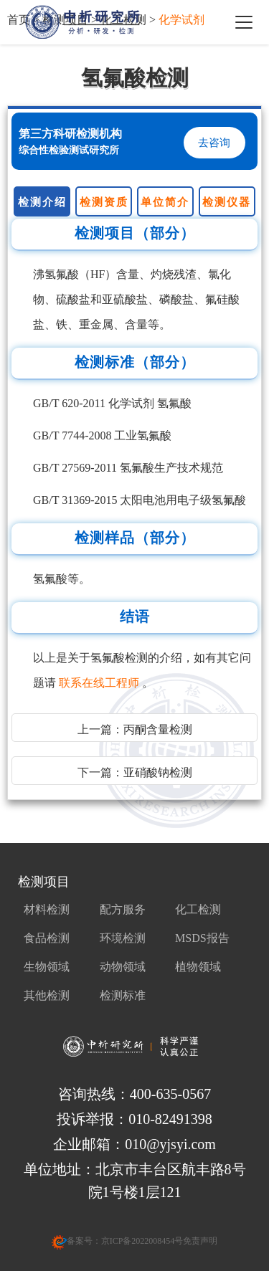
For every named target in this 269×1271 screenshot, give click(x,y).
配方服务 (123, 909)
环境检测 (123, 938)
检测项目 (44, 882)
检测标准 (123, 995)
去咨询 (214, 142)
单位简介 (165, 202)
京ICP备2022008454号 (142, 1241)
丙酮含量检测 (157, 729)
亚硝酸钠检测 (157, 772)
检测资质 (104, 202)
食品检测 (47, 938)
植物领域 (198, 967)
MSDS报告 (202, 938)
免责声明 (200, 1241)
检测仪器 (226, 202)
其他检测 (47, 995)
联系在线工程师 (100, 683)
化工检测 (198, 909)
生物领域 (47, 967)
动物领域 (123, 967)
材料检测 (47, 909)
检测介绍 (42, 202)
